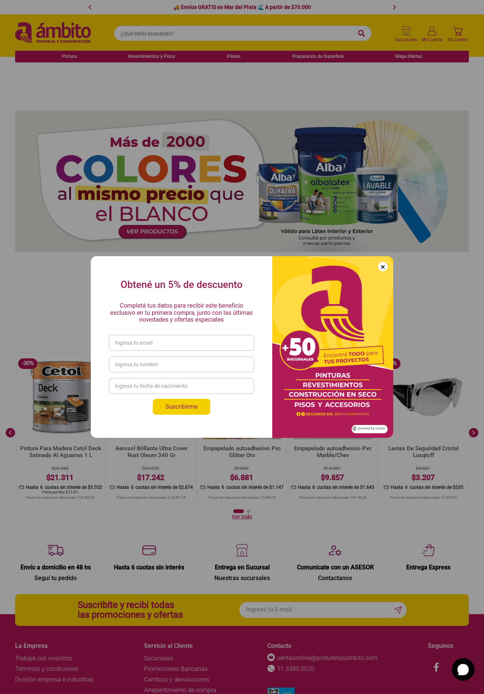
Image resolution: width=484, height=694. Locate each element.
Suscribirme (181, 406)
